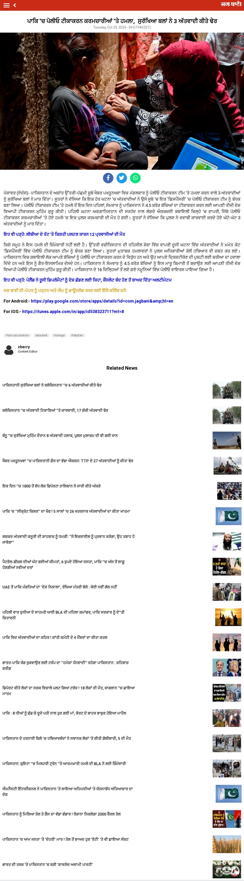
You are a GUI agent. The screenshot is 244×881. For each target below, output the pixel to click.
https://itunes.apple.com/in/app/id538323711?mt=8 (73, 311)
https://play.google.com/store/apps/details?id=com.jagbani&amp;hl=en (102, 301)
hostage (59, 335)
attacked (41, 335)
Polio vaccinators (17, 335)
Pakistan (77, 335)
